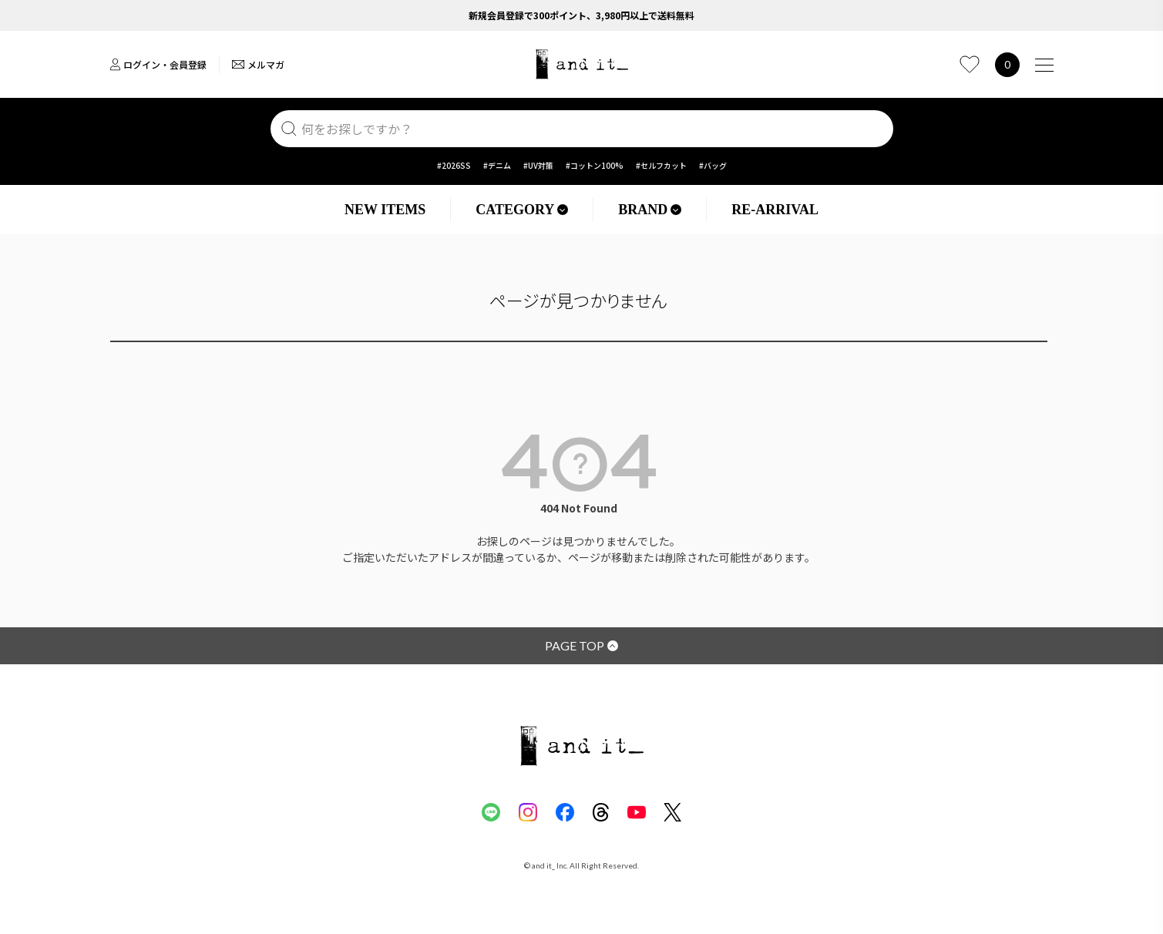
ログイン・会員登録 (158, 64)
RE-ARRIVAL (774, 209)
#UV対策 (538, 165)
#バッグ (713, 165)
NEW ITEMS (385, 209)
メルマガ (258, 64)
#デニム (497, 165)
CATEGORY (522, 209)
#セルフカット (661, 165)
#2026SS (454, 165)
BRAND (649, 209)
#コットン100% (595, 165)
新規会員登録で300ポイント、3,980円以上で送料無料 (581, 15)
